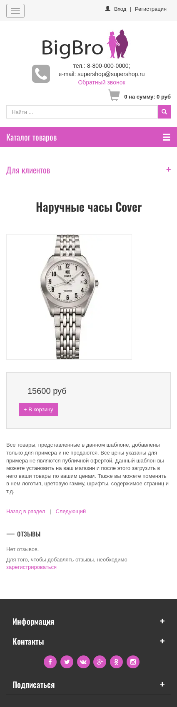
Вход (120, 9)
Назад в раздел (25, 511)
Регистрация (151, 9)
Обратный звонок (101, 82)
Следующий (70, 511)
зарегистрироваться (31, 567)
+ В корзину (38, 409)
